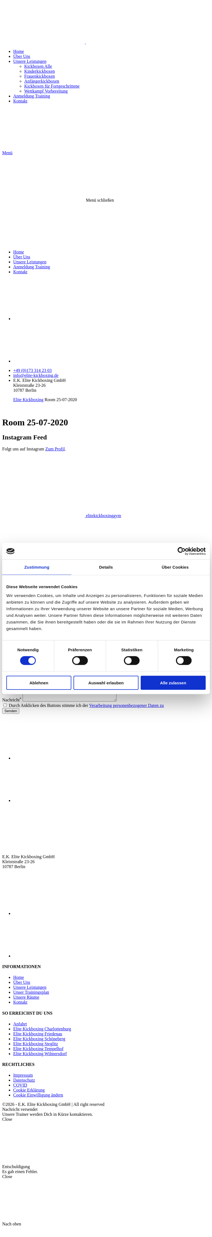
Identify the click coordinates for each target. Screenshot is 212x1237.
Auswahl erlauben (106, 682)
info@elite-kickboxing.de (35, 375)
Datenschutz (24, 1088)
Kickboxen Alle (38, 66)
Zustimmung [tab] (36, 567)
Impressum (23, 1083)
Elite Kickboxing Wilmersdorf (40, 1062)
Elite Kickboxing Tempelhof (38, 1057)
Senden (10, 719)
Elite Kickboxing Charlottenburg (42, 1037)
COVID (20, 1093)
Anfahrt (20, 1032)
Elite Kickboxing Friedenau (37, 1042)
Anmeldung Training (31, 96)
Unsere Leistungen (29, 61)
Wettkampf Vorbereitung (46, 91)
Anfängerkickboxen (41, 81)
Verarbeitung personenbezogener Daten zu (126, 713)
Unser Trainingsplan (31, 1000)
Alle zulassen (173, 682)
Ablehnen (38, 682)
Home (18, 51)
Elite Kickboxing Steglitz (35, 1052)
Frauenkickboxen (39, 76)
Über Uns (21, 56)
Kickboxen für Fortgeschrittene (52, 86)
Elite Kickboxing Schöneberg (39, 1047)
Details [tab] (106, 567)
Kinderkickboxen (39, 71)
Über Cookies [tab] (175, 567)
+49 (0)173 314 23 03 (32, 370)
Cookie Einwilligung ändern (38, 1103)
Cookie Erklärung (29, 1098)
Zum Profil (55, 449)
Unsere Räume (26, 1005)
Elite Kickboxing (28, 399)
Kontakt (20, 101)
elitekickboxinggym (61, 515)
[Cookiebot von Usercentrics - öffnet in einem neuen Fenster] (181, 551)
